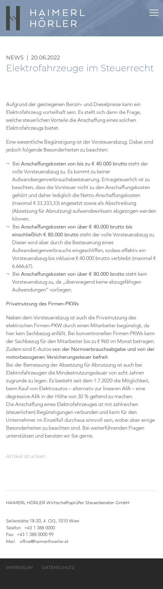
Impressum (19, 567)
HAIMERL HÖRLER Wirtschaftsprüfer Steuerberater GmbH (46, 18)
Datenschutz (58, 567)
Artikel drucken (26, 456)
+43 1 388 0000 (39, 528)
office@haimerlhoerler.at (44, 542)
